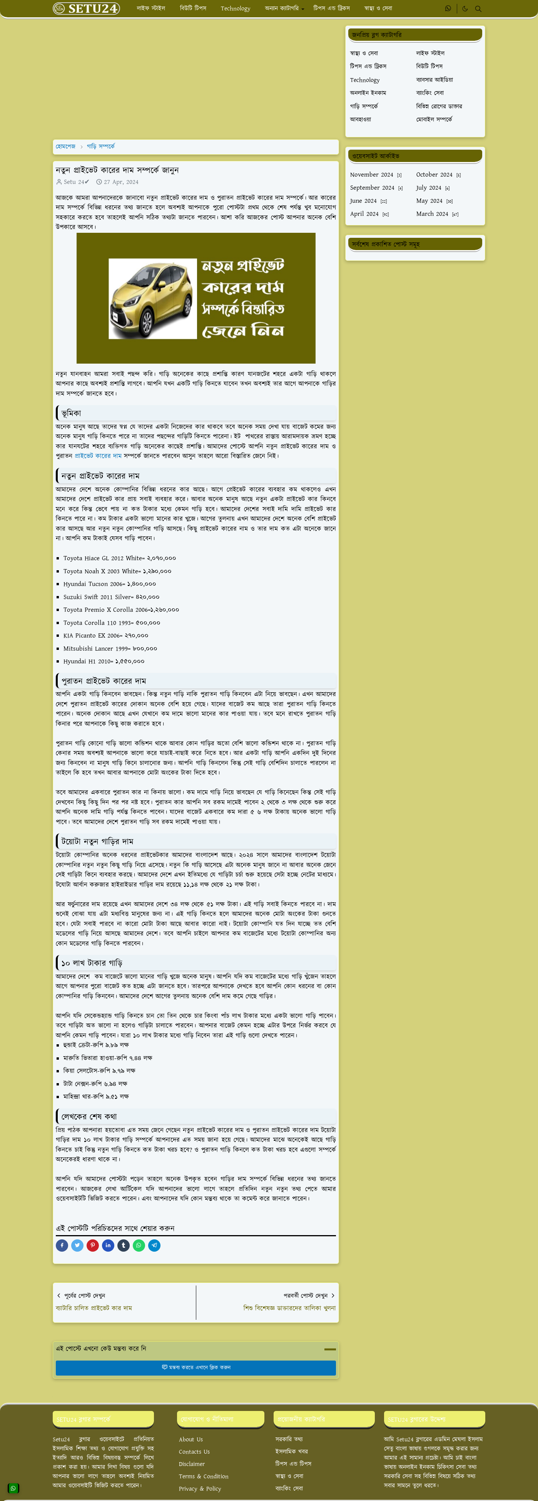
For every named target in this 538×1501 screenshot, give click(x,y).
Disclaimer (192, 1464)
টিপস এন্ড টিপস (293, 1464)
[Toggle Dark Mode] (465, 8)
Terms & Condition (204, 1476)
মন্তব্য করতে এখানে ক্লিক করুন (196, 1368)
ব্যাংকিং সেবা (289, 1488)
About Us (191, 1439)
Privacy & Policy (200, 1488)
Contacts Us (194, 1452)
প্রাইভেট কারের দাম (98, 456)
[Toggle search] (478, 9)
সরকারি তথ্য (289, 1439)
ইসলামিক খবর (292, 1452)
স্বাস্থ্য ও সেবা (289, 1476)
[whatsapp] (448, 9)
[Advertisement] (196, 79)
